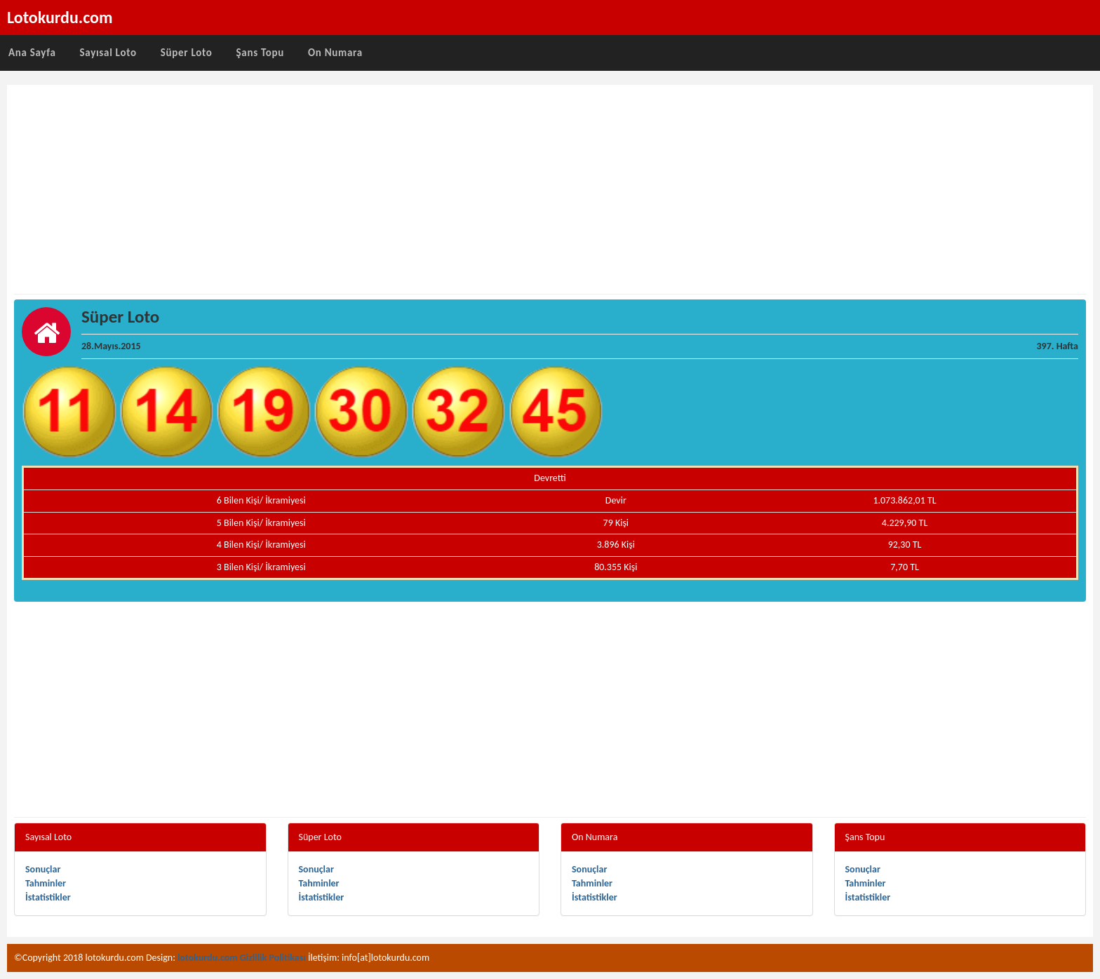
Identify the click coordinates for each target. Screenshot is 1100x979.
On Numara (335, 52)
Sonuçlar (42, 869)
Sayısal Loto (108, 52)
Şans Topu (260, 52)
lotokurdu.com (207, 958)
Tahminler (45, 883)
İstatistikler (48, 897)
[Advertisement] (550, 190)
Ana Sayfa (32, 52)
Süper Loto (187, 52)
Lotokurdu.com (60, 17)
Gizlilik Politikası (273, 958)
